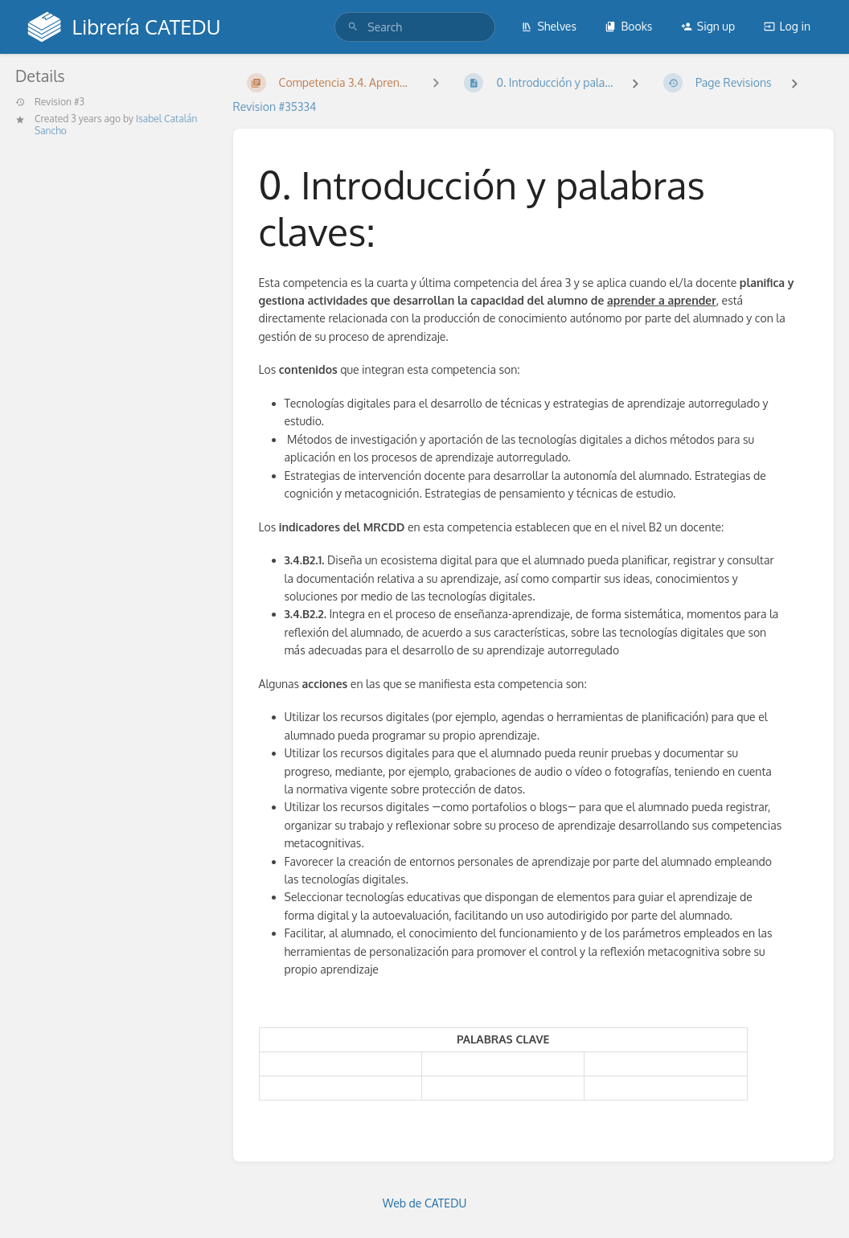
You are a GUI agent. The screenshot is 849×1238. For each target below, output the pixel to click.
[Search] (353, 27)
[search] (414, 27)
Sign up (708, 26)
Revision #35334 (275, 106)
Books (628, 26)
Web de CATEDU (425, 1203)
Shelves (548, 26)
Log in (787, 26)
